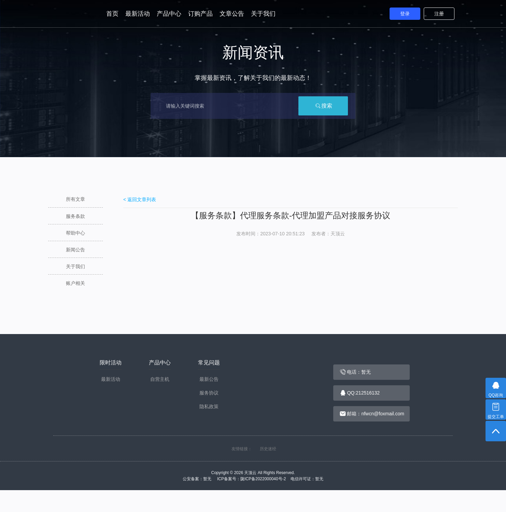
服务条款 (75, 216)
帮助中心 (75, 233)
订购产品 (200, 13)
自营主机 (159, 379)
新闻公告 (75, 249)
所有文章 (75, 199)
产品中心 (169, 13)
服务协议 (209, 393)
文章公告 (232, 13)
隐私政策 (209, 406)
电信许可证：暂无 (307, 478)
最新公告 (209, 379)
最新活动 (137, 13)
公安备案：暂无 (199, 478)
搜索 (323, 106)
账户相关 (75, 283)
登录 (405, 13)
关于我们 (263, 13)
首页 (112, 13)
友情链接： (241, 448)
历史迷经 (268, 448)
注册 (439, 13)
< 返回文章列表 (139, 199)
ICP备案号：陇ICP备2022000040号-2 (253, 478)
